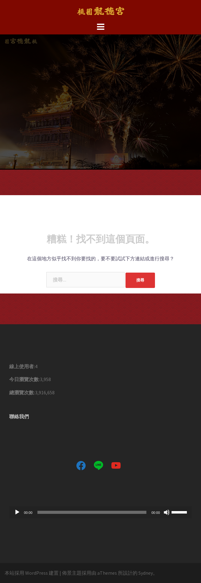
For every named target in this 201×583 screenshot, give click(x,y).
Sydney (145, 573)
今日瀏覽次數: (24, 379)
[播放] (17, 512)
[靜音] (167, 512)
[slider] (92, 512)
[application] (100, 512)
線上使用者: (22, 366)
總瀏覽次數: (22, 392)
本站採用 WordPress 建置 (32, 573)
